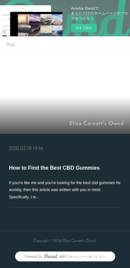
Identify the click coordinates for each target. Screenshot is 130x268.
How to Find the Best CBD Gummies (54, 168)
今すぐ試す (84, 28)
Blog (10, 44)
